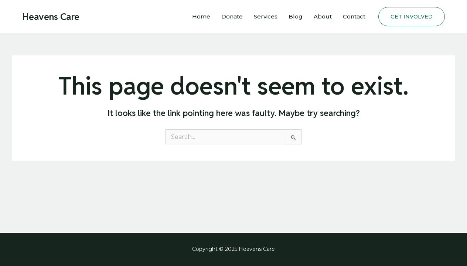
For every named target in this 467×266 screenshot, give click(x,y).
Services (265, 16)
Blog (296, 16)
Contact (354, 16)
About (323, 16)
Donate (232, 16)
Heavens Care (50, 17)
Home (201, 16)
